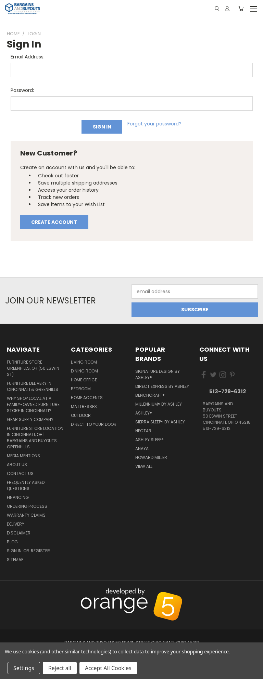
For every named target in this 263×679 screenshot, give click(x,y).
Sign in (15, 551)
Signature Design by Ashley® (157, 374)
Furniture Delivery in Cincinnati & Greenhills (32, 386)
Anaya (142, 448)
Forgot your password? (154, 123)
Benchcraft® (150, 395)
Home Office (84, 380)
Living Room (84, 362)
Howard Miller (151, 457)
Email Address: (28, 56)
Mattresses (84, 406)
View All (143, 466)
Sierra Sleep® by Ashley (160, 422)
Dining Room (84, 371)
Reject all (59, 668)
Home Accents (87, 397)
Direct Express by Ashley (162, 386)
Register (40, 551)
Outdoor (81, 415)
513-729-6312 (227, 391)
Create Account (54, 222)
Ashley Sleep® (149, 440)
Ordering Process (27, 506)
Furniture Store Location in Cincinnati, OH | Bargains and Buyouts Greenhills (35, 437)
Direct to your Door (93, 424)
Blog (12, 542)
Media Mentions (23, 456)
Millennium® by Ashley (158, 404)
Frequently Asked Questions (26, 485)
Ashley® (143, 413)
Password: (22, 90)
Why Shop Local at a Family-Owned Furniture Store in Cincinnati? (33, 404)
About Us (17, 464)
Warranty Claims (26, 515)
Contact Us (20, 473)
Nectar (143, 431)
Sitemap (15, 559)
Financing (18, 497)
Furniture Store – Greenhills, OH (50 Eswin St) (33, 368)
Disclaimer (18, 533)
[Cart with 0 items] (241, 8)
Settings (23, 668)
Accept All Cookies (108, 668)
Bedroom (81, 389)
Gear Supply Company (30, 419)
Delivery (15, 524)
